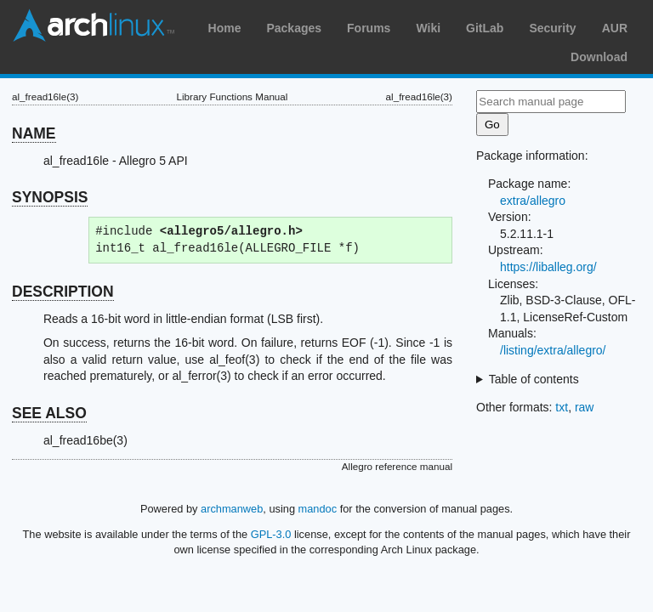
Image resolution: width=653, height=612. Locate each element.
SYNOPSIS (50, 197)
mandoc (318, 508)
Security (552, 28)
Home (224, 28)
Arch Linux (93, 25)
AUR (614, 28)
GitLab (484, 28)
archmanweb (232, 508)
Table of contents (534, 379)
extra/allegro (532, 200)
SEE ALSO (49, 413)
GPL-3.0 (271, 534)
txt (561, 407)
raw (584, 407)
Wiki (428, 28)
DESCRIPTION (63, 291)
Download (599, 57)
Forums (368, 28)
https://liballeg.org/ (548, 267)
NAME (34, 133)
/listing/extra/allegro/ (553, 350)
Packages (293, 28)
